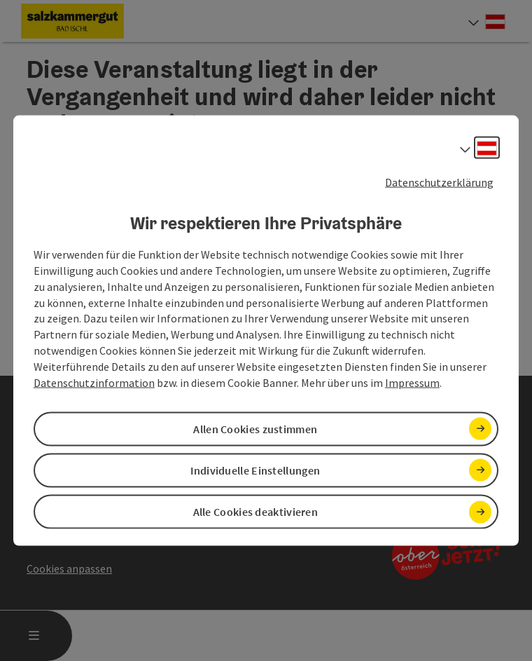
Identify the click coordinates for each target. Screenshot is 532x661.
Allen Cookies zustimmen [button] (255, 428)
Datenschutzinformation (94, 382)
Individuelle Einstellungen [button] (255, 470)
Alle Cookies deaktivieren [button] (255, 512)
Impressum (412, 382)
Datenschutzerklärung (439, 182)
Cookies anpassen (69, 568)
